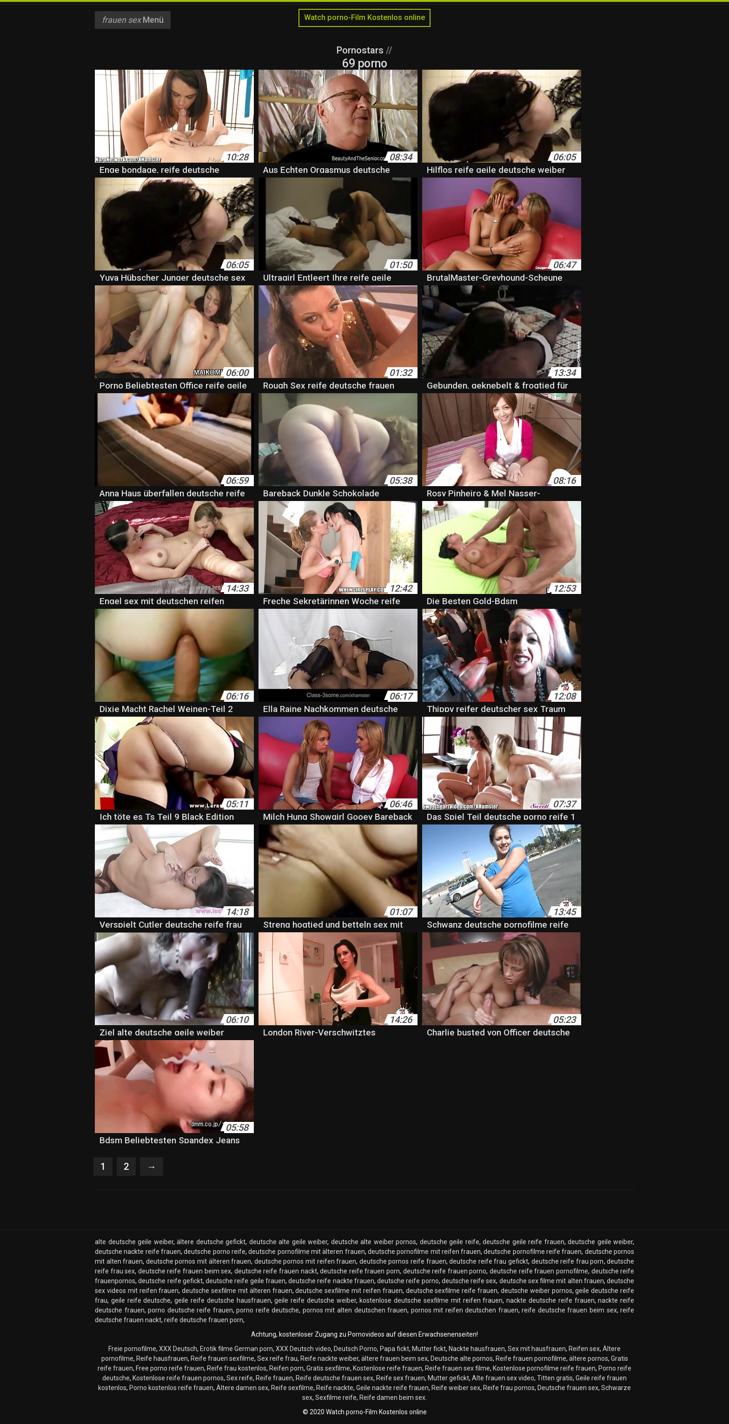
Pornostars (361, 50)
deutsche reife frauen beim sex (184, 1271)
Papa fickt (394, 1348)
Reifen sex (584, 1348)
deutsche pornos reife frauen (402, 1261)
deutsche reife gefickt (170, 1281)
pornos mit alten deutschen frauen (355, 1310)
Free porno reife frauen (170, 1368)
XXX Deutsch (178, 1348)
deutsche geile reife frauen (523, 1242)
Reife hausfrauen (162, 1358)
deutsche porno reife (214, 1251)
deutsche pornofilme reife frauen (533, 1251)
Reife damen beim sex (392, 1397)
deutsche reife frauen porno (445, 1271)
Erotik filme (216, 1348)
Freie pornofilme (132, 1348)
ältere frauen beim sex (394, 1358)
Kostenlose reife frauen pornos (178, 1378)
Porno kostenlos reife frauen (171, 1387)
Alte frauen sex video (503, 1378)
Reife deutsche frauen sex (334, 1378)
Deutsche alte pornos (462, 1358)
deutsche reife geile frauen (245, 1281)
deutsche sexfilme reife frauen (452, 1290)
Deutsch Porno (355, 1348)
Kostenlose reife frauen (387, 1368)
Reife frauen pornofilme (531, 1358)
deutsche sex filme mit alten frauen (551, 1281)
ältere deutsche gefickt (211, 1242)
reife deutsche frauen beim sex (569, 1310)
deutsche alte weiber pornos (374, 1242)
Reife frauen (274, 1378)
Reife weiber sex (455, 1387)
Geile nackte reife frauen (392, 1387)
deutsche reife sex (469, 1281)
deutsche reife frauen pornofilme (539, 1271)
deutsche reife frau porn (567, 1261)
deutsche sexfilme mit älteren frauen (237, 1290)
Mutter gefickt (448, 1378)
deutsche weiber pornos (536, 1290)
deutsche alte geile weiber (288, 1242)
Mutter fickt (429, 1348)
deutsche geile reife (449, 1242)
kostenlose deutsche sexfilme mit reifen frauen (431, 1300)
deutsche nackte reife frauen (138, 1251)
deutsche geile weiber (600, 1242)
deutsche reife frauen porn (360, 1271)
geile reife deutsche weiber (315, 1300)
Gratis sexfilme (328, 1368)
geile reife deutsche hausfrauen (222, 1300)
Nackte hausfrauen (477, 1348)
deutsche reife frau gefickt (488, 1261)
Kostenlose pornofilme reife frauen (544, 1368)
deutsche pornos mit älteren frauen (198, 1261)
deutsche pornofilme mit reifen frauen (424, 1251)
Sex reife (239, 1378)
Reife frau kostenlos (236, 1368)
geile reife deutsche (141, 1300)
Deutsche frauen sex (567, 1387)
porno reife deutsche (267, 1310)
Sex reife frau (277, 1358)
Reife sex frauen (400, 1378)
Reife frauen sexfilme (222, 1358)
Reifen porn (286, 1368)
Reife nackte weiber (329, 1358)
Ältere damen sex (242, 1387)
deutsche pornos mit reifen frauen (305, 1261)
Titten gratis (555, 1378)
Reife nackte (334, 1387)
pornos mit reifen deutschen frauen (464, 1310)
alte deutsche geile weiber (134, 1242)
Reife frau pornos (509, 1387)
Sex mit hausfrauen (537, 1348)
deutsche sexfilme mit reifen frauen (348, 1290)
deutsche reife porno (408, 1281)
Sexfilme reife (336, 1397)
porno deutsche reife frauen (190, 1310)
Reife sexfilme (292, 1387)
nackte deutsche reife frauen (550, 1300)
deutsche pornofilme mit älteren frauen (306, 1251)
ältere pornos (588, 1358)
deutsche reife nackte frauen (331, 1281)
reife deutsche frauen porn (203, 1320)
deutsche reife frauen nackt (275, 1271)
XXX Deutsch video (303, 1348)
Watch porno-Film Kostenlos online (364, 17)
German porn (253, 1348)
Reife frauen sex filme (457, 1368)
